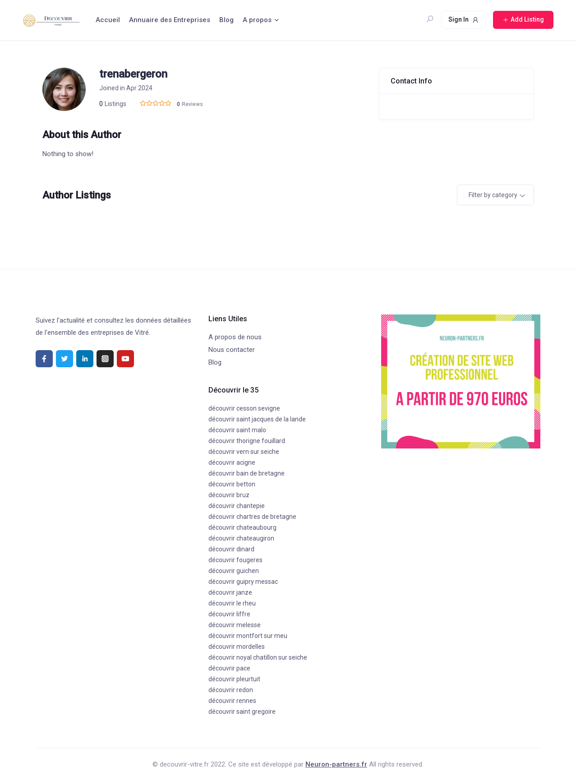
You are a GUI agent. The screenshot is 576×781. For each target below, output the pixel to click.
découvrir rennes (232, 700)
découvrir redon (230, 689)
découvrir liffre (229, 614)
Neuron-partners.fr (336, 764)
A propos (257, 20)
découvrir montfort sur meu (247, 635)
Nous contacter (231, 350)
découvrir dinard (231, 549)
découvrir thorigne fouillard (246, 440)
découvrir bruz (228, 495)
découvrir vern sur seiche (243, 451)
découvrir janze (230, 592)
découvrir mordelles (236, 646)
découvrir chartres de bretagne (252, 516)
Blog (226, 20)
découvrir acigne (231, 462)
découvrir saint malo (237, 430)
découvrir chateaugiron (241, 538)
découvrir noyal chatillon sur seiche (257, 657)
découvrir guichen (233, 570)
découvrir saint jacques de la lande (257, 419)
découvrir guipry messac (243, 581)
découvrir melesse (234, 624)
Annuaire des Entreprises (169, 20)
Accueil (108, 20)
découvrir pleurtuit (234, 679)
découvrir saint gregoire (242, 711)
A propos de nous (235, 337)
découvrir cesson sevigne (244, 408)
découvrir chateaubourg (242, 527)
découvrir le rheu (232, 603)
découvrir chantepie (236, 505)
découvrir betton (231, 484)
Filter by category (493, 195)
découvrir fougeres (235, 560)
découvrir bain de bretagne (246, 473)
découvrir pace (229, 668)
